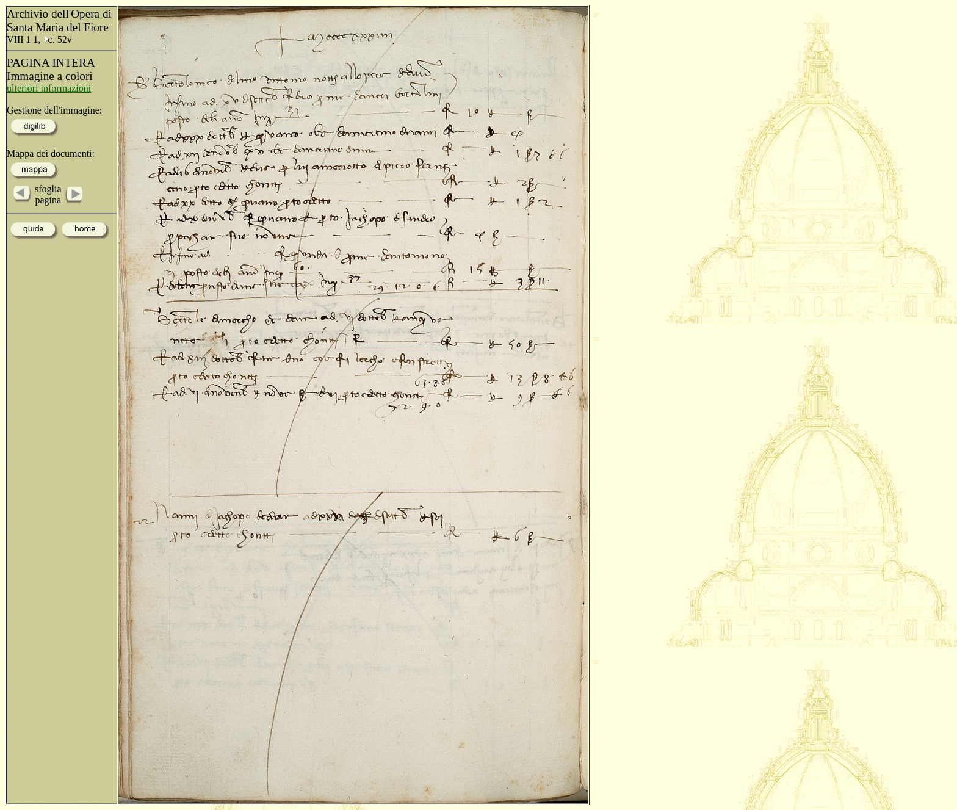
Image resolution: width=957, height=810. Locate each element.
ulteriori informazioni (49, 88)
